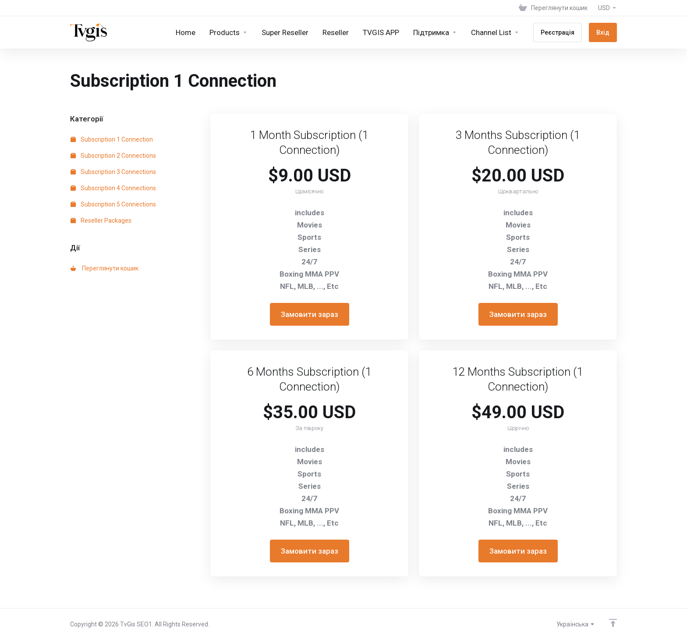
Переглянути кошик (104, 268)
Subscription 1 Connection (112, 139)
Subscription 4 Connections (113, 188)
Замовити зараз (309, 314)
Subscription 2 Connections (113, 155)
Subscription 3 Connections (113, 171)
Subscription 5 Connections (113, 204)
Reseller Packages (101, 220)
